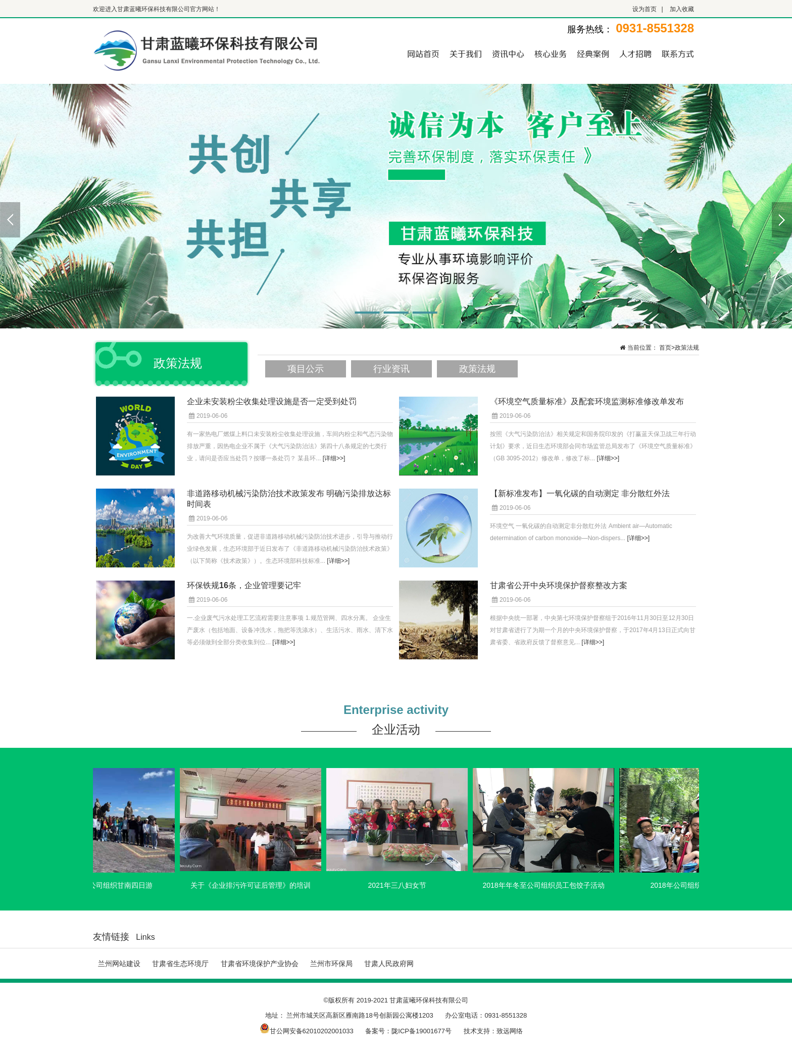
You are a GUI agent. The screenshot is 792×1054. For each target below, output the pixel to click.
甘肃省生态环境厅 (180, 964)
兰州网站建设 (119, 964)
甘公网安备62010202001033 (307, 1031)
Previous (10, 219)
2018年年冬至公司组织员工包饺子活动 (547, 885)
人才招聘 (635, 54)
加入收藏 (682, 9)
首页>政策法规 (679, 347)
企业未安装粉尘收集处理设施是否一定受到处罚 (272, 401)
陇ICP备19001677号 (421, 1031)
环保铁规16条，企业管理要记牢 (244, 585)
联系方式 (678, 54)
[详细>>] (334, 458)
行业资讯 (391, 369)
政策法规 (477, 369)
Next (782, 219)
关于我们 (466, 54)
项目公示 (305, 369)
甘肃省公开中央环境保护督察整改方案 (558, 585)
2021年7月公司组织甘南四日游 (108, 885)
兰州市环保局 (331, 964)
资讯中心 (508, 54)
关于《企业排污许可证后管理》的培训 (254, 885)
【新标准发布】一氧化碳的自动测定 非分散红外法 (580, 493)
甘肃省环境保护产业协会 (260, 964)
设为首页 (644, 9)
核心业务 (550, 54)
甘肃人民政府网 (389, 964)
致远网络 (510, 1031)
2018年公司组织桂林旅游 (693, 885)
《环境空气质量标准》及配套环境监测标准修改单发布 (587, 401)
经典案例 (593, 54)
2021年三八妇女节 (400, 885)
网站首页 (423, 54)
